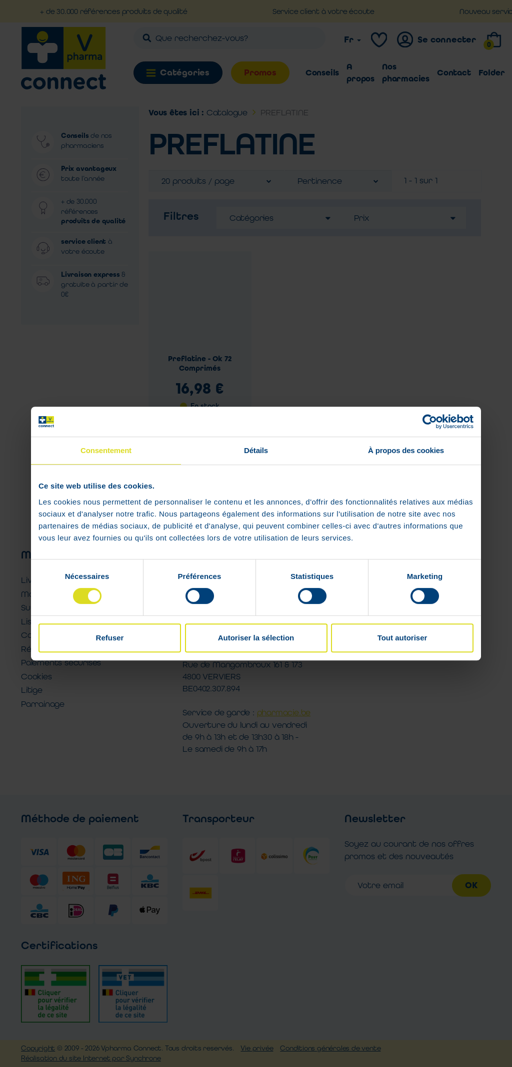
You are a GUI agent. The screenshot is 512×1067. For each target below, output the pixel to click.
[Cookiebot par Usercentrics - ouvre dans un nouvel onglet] (430, 421)
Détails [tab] (256, 450)
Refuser (110, 637)
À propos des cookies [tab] (406, 450)
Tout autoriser (403, 637)
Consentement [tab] (106, 450)
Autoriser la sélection (256, 637)
